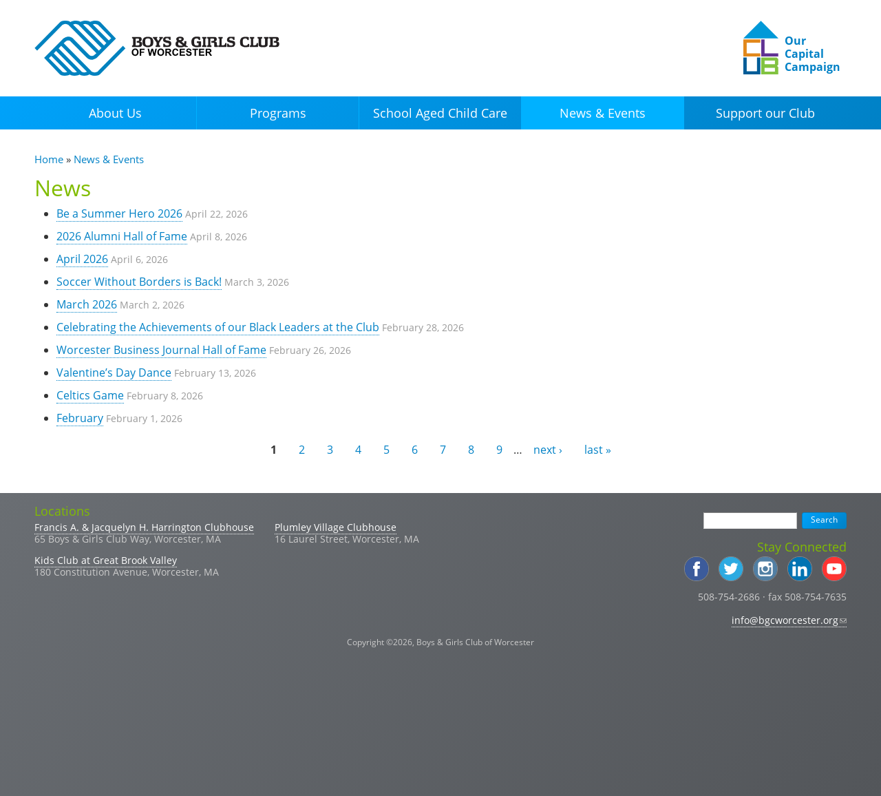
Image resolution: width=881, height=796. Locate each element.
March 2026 (86, 304)
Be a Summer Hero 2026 (119, 213)
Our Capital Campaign (812, 53)
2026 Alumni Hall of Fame (121, 236)
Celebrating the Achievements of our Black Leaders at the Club (217, 327)
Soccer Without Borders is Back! (139, 281)
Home (48, 159)
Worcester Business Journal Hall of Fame (161, 349)
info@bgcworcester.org (789, 620)
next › (547, 449)
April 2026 (82, 258)
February (79, 418)
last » (597, 449)
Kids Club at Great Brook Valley (105, 560)
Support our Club (765, 113)
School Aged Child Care (440, 113)
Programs (278, 113)
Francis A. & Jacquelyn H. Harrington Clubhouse (144, 527)
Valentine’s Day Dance (113, 372)
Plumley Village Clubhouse (335, 527)
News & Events (603, 113)
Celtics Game (90, 395)
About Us (115, 113)
